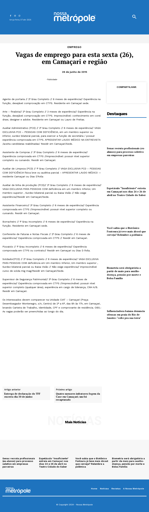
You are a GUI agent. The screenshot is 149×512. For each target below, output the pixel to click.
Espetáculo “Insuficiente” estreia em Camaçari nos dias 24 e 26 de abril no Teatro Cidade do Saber (126, 191)
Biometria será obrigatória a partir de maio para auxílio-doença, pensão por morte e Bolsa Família (124, 273)
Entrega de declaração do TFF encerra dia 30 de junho (22, 395)
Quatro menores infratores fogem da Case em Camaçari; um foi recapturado (78, 396)
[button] (134, 17)
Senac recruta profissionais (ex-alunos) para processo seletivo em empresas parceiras (126, 152)
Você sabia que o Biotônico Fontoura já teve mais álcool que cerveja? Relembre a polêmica (126, 231)
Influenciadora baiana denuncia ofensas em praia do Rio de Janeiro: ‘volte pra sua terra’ (126, 314)
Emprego (74, 47)
